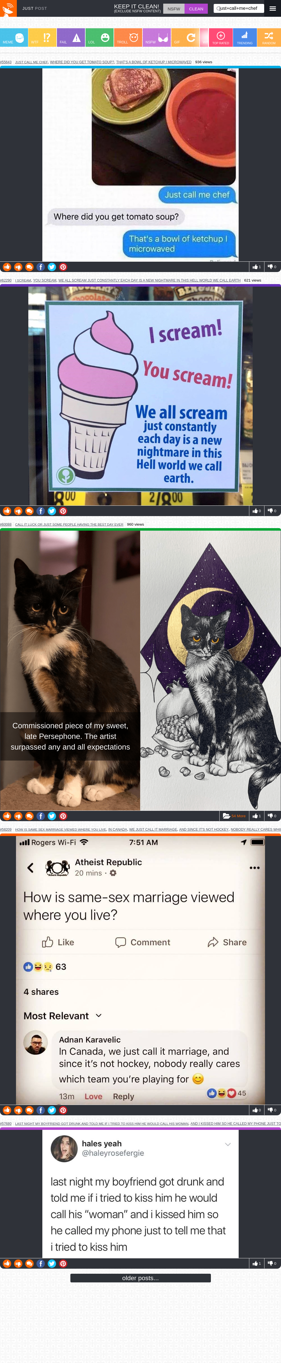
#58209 (5, 830)
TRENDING (245, 38)
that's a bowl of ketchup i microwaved (154, 62)
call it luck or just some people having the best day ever (69, 524)
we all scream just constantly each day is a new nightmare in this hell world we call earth (149, 280)
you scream (44, 280)
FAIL (70, 38)
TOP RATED (220, 38)
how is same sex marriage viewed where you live (60, 829)
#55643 (5, 62)
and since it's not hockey (204, 830)
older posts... (140, 1278)
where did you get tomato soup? (82, 62)
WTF (40, 38)
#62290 (5, 280)
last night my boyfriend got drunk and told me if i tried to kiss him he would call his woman (101, 1123)
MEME (13, 38)
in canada (117, 830)
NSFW (157, 38)
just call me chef (31, 62)
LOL (98, 38)
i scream (23, 280)
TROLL (127, 38)
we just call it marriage (153, 830)
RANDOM (268, 38)
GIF (184, 38)
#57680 (5, 1124)
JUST (34, 8)
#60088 (5, 524)
